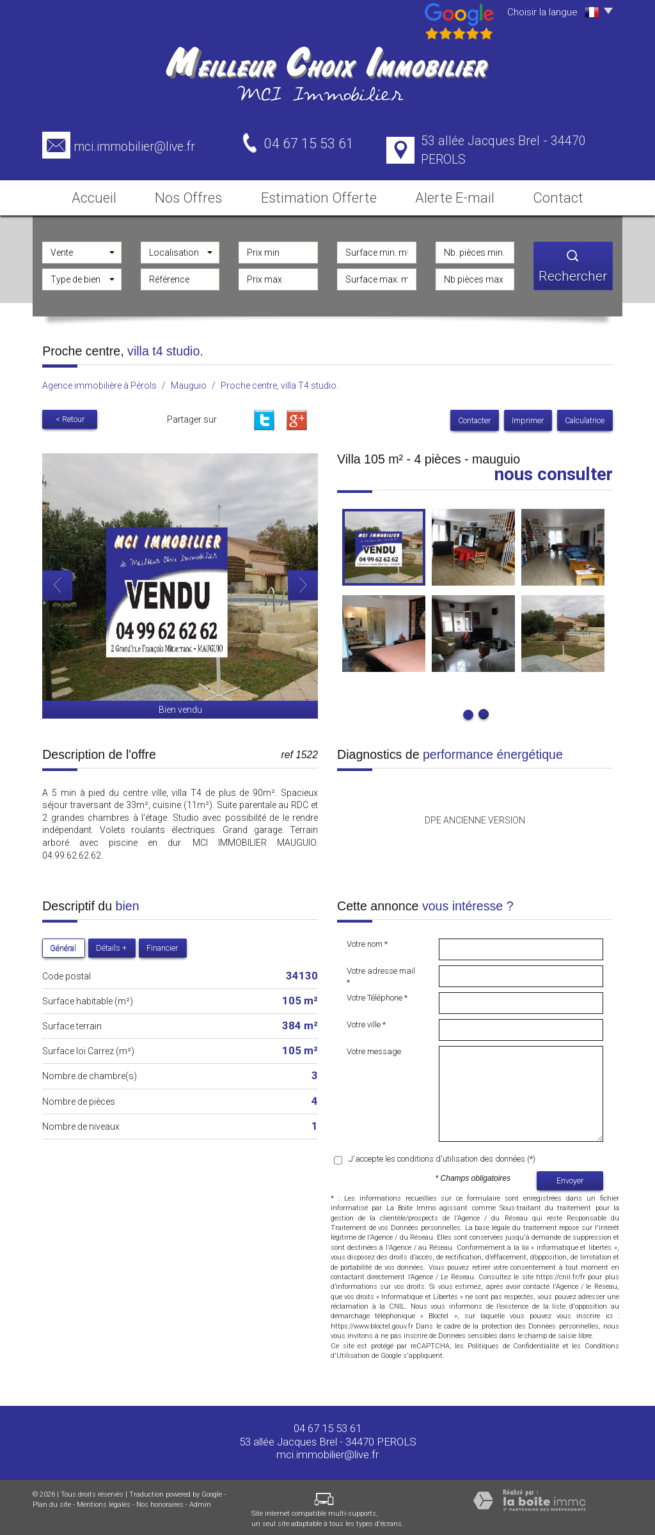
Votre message (374, 1047)
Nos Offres (197, 194)
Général (63, 944)
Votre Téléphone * (377, 994)
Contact (562, 194)
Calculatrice (586, 416)
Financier (162, 944)
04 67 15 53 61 (327, 1425)
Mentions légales (103, 1501)
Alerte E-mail (453, 194)
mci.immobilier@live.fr (134, 146)
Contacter (479, 416)
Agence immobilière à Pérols (99, 382)
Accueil (91, 194)
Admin (200, 1501)
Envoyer (569, 1177)
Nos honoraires (160, 1501)
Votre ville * (366, 1020)
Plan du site (52, 1501)
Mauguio (189, 382)
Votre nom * (367, 940)
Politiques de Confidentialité (513, 1342)
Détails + (111, 944)
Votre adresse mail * (381, 973)
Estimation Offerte (324, 194)
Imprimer (531, 416)
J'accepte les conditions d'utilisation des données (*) (442, 1155)
